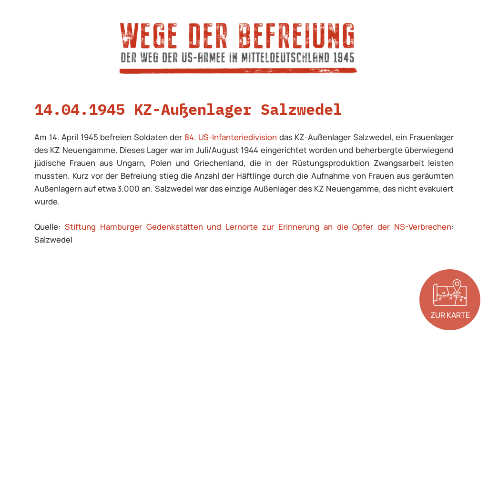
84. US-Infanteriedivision (230, 137)
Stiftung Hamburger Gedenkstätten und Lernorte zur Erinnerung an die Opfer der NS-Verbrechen (258, 226)
